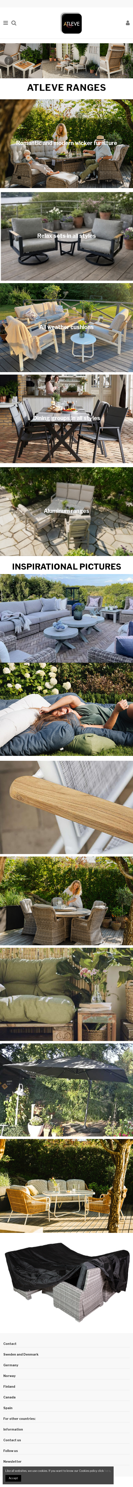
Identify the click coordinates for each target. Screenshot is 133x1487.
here (107, 1470)
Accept (13, 1478)
